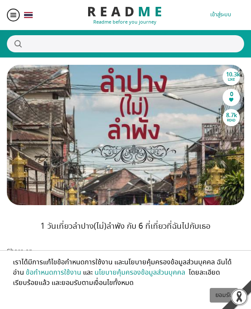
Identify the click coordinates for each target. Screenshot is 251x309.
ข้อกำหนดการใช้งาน (53, 272)
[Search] (125, 43)
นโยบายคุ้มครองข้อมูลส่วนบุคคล (141, 272)
